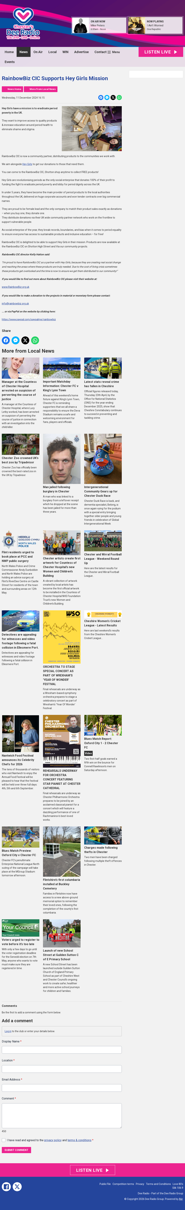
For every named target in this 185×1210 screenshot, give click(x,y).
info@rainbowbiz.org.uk (15, 303)
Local (52, 52)
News (24, 52)
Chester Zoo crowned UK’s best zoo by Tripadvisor (20, 449)
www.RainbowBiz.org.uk (15, 286)
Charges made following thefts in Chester (103, 840)
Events (10, 62)
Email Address (12, 1079)
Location (8, 1060)
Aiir (181, 1199)
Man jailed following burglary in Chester (62, 463)
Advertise (81, 52)
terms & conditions (79, 1140)
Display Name (11, 1041)
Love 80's (178, 1184)
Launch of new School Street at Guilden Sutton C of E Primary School (62, 940)
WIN (65, 52)
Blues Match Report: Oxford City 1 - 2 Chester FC (103, 732)
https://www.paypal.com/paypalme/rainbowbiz (29, 319)
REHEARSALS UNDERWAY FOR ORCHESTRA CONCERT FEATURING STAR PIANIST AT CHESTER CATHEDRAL (62, 752)
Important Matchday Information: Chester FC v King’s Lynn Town (62, 375)
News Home (14, 89)
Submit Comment (16, 1150)
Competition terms (123, 1184)
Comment (9, 1098)
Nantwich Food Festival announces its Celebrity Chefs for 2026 (20, 740)
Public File (105, 1184)
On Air (38, 52)
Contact (100, 52)
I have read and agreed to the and (50, 1140)
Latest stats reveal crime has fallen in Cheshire (103, 373)
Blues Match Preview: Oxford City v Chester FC (20, 841)
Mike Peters (98, 25)
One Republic (154, 29)
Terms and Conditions (158, 1184)
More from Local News (43, 89)
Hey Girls (27, 164)
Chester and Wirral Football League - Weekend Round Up (103, 547)
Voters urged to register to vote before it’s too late (20, 932)
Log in (8, 1031)
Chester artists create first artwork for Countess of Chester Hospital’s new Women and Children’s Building (62, 554)
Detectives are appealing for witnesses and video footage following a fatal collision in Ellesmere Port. (20, 629)
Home (9, 52)
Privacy (140, 1184)
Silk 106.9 (177, 1187)
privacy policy (53, 1140)
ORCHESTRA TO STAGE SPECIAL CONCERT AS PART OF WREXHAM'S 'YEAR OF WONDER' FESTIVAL (62, 648)
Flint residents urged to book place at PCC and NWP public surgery (20, 546)
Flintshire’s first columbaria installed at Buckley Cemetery (62, 858)
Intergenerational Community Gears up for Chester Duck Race (103, 465)
